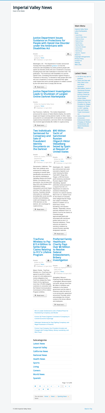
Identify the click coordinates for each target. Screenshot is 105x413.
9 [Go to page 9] (69, 386)
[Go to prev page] (40, 386)
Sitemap (77, 62)
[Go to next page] (43, 389)
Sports (36, 362)
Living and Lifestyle (81, 47)
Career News (79, 49)
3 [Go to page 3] (47, 386)
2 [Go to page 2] (44, 386)
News (42, 58)
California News (40, 351)
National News (40, 355)
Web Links (78, 64)
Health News (39, 359)
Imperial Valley (40, 347)
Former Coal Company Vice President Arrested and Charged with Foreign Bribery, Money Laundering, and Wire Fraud (52, 330)
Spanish (37, 378)
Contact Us (78, 60)
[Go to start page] (35, 386)
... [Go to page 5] (55, 386)
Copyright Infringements (82, 57)
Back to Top (88, 409)
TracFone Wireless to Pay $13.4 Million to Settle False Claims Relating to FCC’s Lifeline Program (42, 246)
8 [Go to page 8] (65, 386)
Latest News (39, 343)
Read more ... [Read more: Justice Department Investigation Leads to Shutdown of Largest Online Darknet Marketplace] (40, 125)
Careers (36, 370)
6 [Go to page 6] (58, 386)
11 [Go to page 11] (39, 389)
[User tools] (69, 54)
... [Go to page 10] (35, 389)
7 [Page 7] (62, 386)
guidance (55, 66)
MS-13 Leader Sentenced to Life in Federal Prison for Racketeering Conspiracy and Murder (51, 312)
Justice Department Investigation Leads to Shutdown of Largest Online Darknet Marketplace (52, 94)
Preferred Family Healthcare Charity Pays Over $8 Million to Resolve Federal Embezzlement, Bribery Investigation (62, 249)
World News (39, 374)
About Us (78, 55)
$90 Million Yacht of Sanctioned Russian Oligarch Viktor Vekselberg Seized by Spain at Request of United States (61, 141)
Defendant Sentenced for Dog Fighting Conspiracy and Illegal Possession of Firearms (52, 323)
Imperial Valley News (81, 29)
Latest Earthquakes (81, 31)
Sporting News (79, 45)
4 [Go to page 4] (51, 386)
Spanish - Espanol (80, 52)
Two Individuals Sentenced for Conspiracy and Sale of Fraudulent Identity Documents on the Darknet (42, 140)
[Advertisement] (53, 18)
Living (36, 366)
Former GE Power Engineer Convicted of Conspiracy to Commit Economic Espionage (52, 317)
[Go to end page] (48, 389)
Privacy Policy (79, 59)
